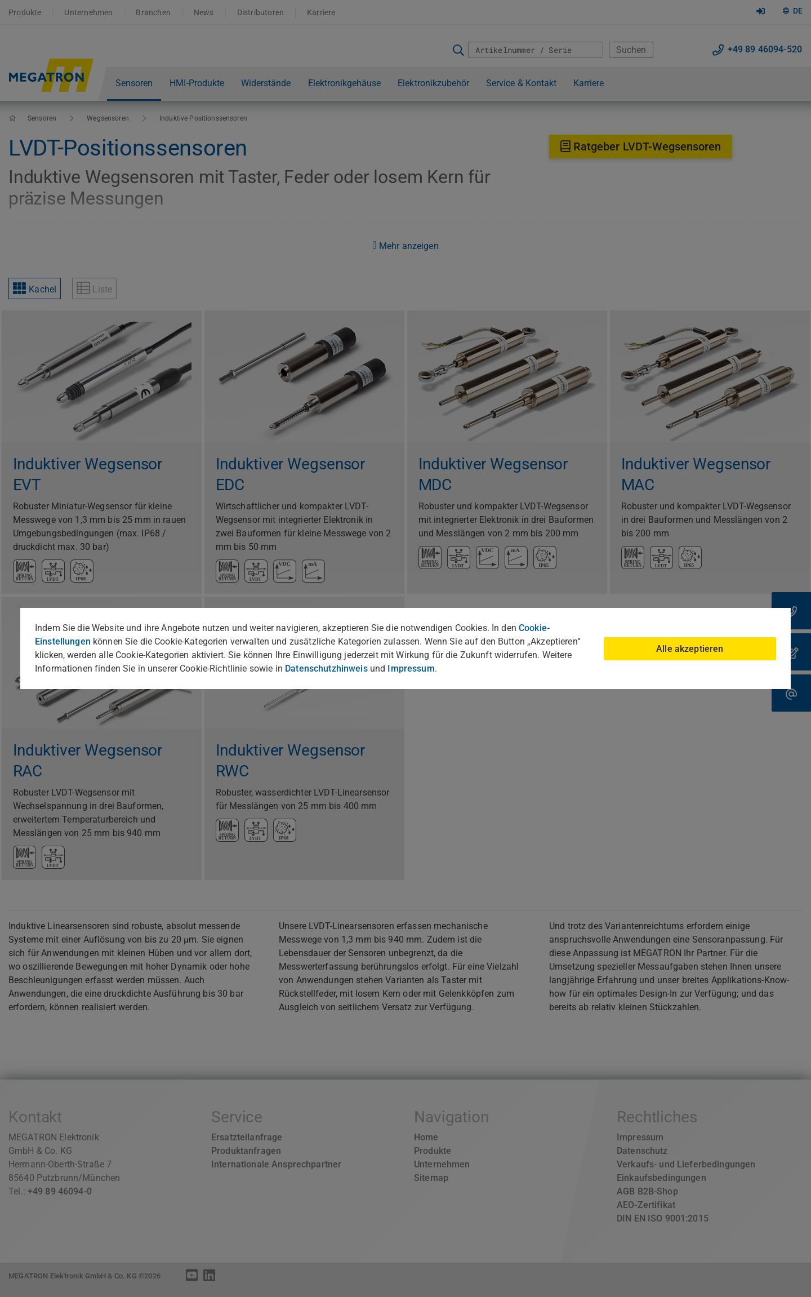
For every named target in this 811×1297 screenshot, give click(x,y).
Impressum (410, 668)
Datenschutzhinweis (326, 668)
